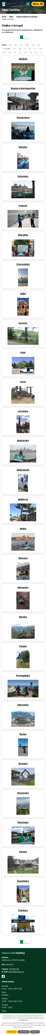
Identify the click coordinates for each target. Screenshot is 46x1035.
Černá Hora (23, 117)
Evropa (7, 48)
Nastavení (35, 1032)
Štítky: (4, 44)
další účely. (24, 1020)
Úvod (4, 17)
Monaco (23, 558)
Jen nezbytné (23, 1032)
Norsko (23, 616)
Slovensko (23, 792)
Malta (23, 528)
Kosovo (23, 322)
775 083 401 (14, 969)
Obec (11, 17)
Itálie (23, 293)
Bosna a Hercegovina (23, 88)
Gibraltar (23, 234)
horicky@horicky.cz (16, 972)
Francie (23, 205)
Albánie (23, 58)
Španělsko (23, 880)
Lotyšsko (23, 411)
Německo (23, 587)
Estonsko (23, 176)
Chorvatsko (23, 264)
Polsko (23, 646)
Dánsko (23, 146)
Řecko (23, 734)
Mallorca (23, 499)
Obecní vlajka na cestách (27, 17)
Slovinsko (23, 822)
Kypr (23, 352)
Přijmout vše (12, 1032)
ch (27, 45)
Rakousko (23, 704)
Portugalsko (23, 675)
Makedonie (23, 469)
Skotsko (23, 763)
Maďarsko (23, 440)
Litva (23, 381)
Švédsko (23, 910)
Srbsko (23, 851)
